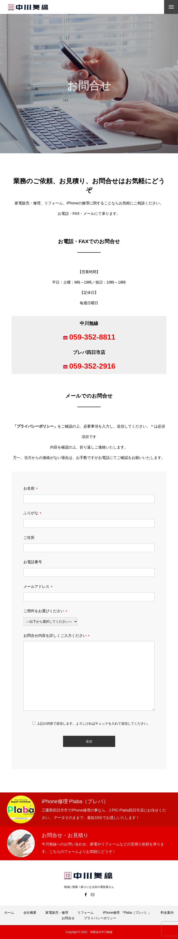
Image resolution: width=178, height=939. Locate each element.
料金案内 (167, 912)
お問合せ (68, 918)
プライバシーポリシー (35, 426)
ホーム (9, 912)
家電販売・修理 (56, 912)
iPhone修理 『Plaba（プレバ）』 (127, 912)
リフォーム (85, 912)
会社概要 (29, 912)
